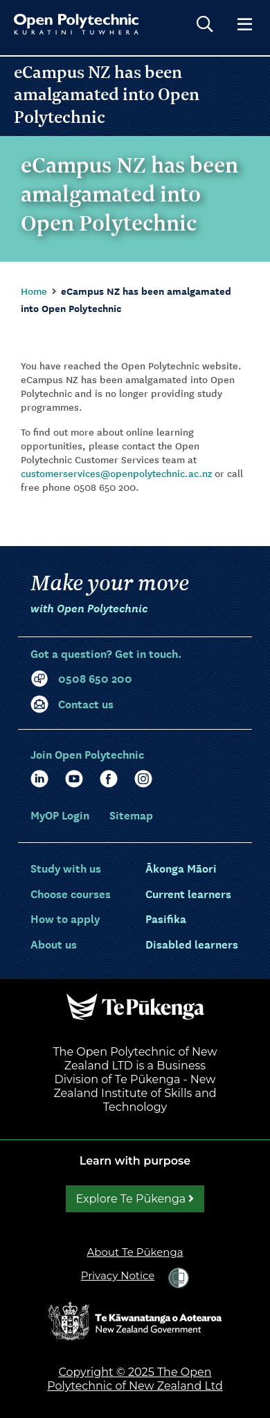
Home (34, 291)
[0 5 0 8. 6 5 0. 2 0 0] (135, 678)
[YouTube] (74, 779)
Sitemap (131, 814)
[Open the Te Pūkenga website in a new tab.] (135, 1006)
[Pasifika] (165, 918)
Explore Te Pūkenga (135, 1198)
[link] (178, 1278)
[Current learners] (188, 893)
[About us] (53, 943)
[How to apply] (65, 918)
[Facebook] (109, 779)
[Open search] (205, 24)
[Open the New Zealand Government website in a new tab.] (135, 1320)
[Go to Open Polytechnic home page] (76, 24)
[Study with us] (65, 867)
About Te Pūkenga (135, 1252)
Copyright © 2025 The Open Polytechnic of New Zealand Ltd (135, 1379)
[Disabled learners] (191, 943)
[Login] (61, 814)
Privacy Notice (118, 1275)
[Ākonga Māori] (181, 867)
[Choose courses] (70, 893)
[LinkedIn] (39, 779)
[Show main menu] (244, 24)
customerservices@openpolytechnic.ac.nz (116, 473)
